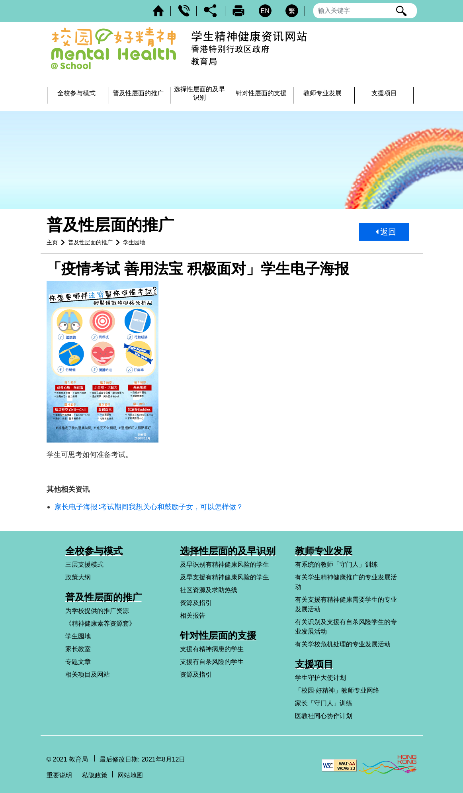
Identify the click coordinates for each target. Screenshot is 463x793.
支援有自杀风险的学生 (212, 661)
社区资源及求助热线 (208, 590)
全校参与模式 (94, 551)
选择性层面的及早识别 (227, 551)
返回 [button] (386, 232)
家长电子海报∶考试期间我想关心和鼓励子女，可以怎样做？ (149, 506)
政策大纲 (78, 577)
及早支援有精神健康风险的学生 (224, 577)
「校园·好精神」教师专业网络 (337, 690)
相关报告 (192, 615)
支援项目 (314, 664)
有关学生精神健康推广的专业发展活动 (346, 582)
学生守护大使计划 (320, 677)
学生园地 (134, 242)
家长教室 (78, 649)
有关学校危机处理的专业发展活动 (343, 644)
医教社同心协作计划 (323, 716)
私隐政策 (94, 775)
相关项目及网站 (87, 674)
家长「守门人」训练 (323, 703)
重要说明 (59, 775)
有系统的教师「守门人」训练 (336, 564)
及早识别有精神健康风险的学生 (224, 564)
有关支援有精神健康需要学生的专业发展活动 (346, 604)
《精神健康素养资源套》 (100, 623)
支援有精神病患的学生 (212, 649)
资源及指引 (196, 602)
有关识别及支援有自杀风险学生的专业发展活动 (346, 626)
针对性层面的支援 (218, 635)
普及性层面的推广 (90, 242)
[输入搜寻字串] (365, 10)
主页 (52, 242)
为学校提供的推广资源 (97, 610)
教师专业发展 (323, 551)
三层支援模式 (84, 564)
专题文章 (78, 661)
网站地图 (130, 775)
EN (264, 11)
